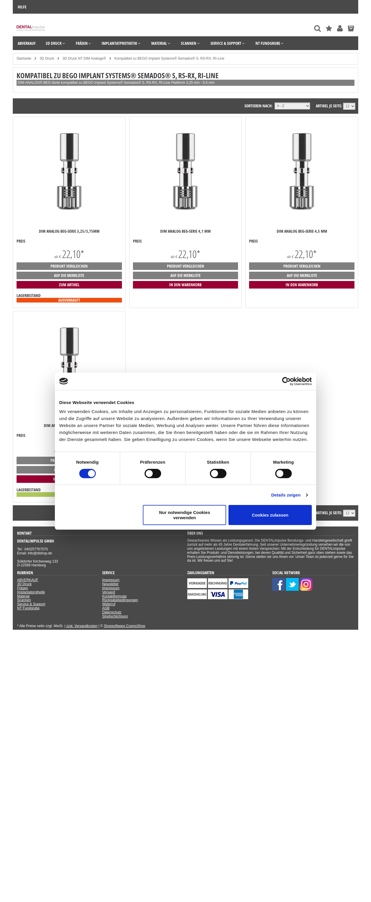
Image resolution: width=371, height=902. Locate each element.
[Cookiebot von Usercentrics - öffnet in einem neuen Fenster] (286, 381)
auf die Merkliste (69, 275)
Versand (108, 592)
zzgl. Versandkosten (81, 626)
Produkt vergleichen (69, 266)
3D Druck (24, 584)
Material (23, 596)
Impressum (110, 580)
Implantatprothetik (31, 592)
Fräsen (22, 588)
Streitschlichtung (115, 616)
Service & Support (31, 604)
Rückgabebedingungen (120, 600)
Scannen (24, 600)
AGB (105, 608)
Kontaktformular (114, 596)
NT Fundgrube (28, 608)
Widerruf (108, 604)
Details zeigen (285, 494)
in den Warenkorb (185, 284)
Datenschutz (112, 612)
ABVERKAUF (27, 580)
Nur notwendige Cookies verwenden (184, 515)
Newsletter (110, 584)
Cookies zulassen (270, 515)
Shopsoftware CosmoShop (124, 626)
